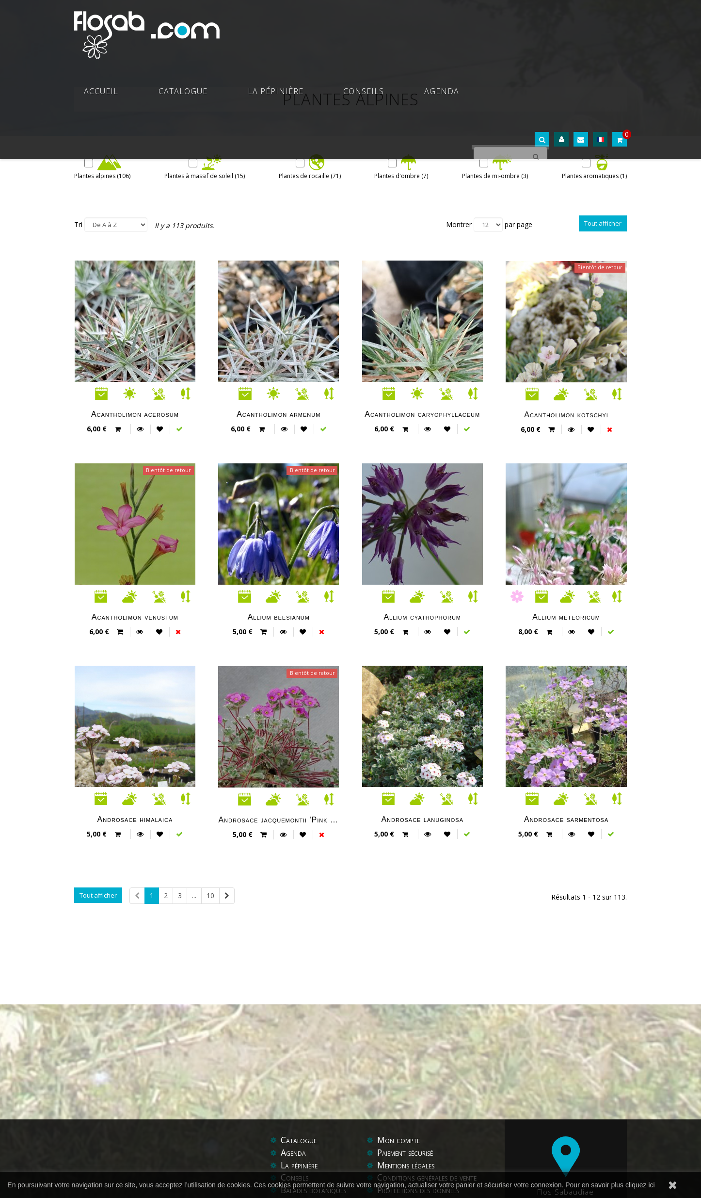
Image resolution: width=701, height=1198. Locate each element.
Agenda (486, 29)
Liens (408, 1161)
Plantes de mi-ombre (495, 176)
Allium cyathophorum (422, 617)
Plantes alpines (102, 176)
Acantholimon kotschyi (566, 414)
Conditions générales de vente (430, 1136)
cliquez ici (640, 1185)
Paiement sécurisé (407, 1111)
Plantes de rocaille (310, 176)
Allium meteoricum (566, 617)
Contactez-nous (309, 1161)
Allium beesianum (279, 617)
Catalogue (301, 29)
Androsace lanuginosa (422, 819)
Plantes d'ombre (401, 176)
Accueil (244, 29)
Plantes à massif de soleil (204, 176)
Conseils (433, 29)
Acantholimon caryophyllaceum (422, 414)
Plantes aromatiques (594, 176)
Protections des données (421, 1148)
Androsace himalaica (135, 819)
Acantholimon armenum (278, 414)
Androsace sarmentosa (566, 819)
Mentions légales (407, 1124)
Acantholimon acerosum (135, 414)
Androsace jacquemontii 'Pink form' (278, 819)
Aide (385, 1161)
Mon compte (399, 1099)
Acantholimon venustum (135, 617)
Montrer (459, 224)
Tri (78, 224)
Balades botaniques (315, 1148)
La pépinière (369, 29)
